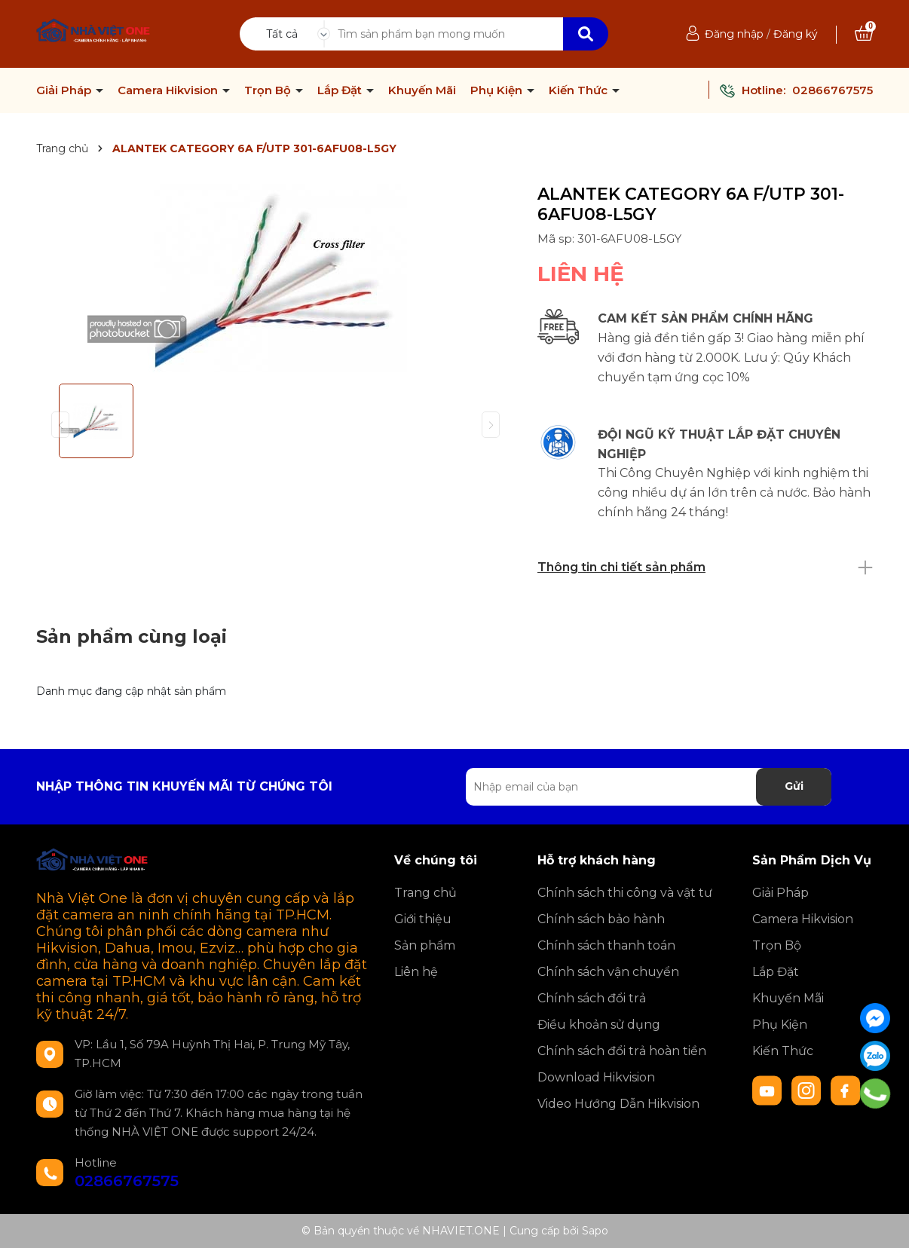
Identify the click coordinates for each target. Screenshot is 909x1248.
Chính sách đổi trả (591, 998)
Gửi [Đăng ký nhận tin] (794, 786)
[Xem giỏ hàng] (864, 34)
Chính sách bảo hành (601, 919)
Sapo (595, 1230)
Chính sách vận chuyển (608, 972)
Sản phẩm (424, 945)
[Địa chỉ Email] (648, 787)
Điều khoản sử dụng (598, 1024)
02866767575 (832, 90)
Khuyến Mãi (422, 90)
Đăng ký (795, 34)
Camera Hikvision (169, 90)
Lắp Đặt (341, 90)
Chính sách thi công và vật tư (624, 893)
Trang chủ (425, 893)
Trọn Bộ (269, 90)
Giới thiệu (422, 919)
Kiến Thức (580, 90)
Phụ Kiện (497, 90)
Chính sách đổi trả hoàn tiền (621, 1051)
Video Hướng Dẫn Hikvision (618, 1104)
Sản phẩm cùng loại (131, 636)
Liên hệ (416, 972)
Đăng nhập (734, 34)
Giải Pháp (65, 90)
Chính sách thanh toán (606, 945)
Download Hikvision (596, 1077)
